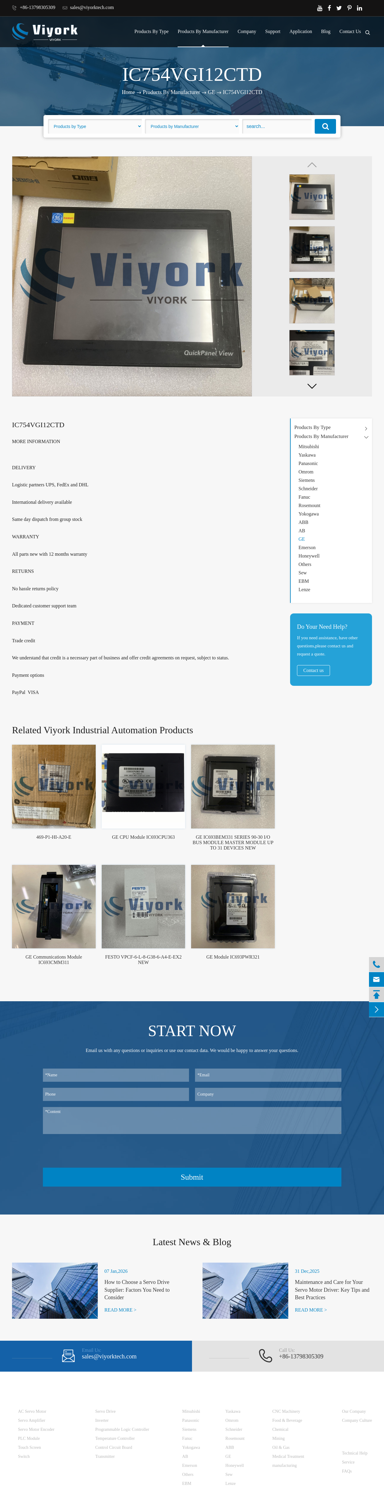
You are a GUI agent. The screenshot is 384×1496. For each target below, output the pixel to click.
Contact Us (350, 31)
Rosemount (309, 505)
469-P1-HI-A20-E (53, 837)
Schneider (308, 488)
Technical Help (355, 1453)
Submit (192, 1177)
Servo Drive (105, 1411)
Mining (278, 1438)
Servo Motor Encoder (36, 1429)
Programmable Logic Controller (122, 1429)
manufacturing (284, 1465)
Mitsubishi (308, 446)
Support (272, 31)
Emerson (307, 547)
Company (247, 31)
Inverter (102, 1420)
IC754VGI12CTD (242, 93)
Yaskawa (307, 455)
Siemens (306, 480)
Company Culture (357, 1420)
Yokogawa (308, 513)
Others (304, 564)
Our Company (354, 1411)
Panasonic (308, 463)
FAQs (347, 1471)
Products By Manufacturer (203, 31)
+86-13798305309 (33, 7)
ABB (303, 522)
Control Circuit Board (113, 1447)
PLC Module (29, 1438)
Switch (24, 1456)
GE (211, 93)
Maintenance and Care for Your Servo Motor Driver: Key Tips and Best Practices (332, 1289)
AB (301, 530)
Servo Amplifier (31, 1420)
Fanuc (304, 497)
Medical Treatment (288, 1456)
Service (348, 1462)
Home (128, 93)
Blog (325, 31)
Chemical (280, 1429)
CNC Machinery (286, 1411)
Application (301, 31)
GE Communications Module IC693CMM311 (54, 959)
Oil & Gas (281, 1447)
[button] (312, 386)
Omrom (306, 471)
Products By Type (151, 31)
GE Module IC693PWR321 (233, 956)
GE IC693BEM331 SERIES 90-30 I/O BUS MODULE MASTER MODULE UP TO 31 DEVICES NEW (233, 842)
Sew (302, 572)
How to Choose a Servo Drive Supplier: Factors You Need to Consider (137, 1289)
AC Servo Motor (32, 1411)
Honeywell (309, 555)
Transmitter (105, 1456)
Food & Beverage (287, 1420)
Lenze (304, 589)
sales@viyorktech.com (88, 7)
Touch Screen (29, 1447)
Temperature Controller (115, 1438)
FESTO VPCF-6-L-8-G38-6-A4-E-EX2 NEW (143, 959)
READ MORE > (120, 1309)
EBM (303, 581)
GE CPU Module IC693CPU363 (143, 837)
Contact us (313, 670)
